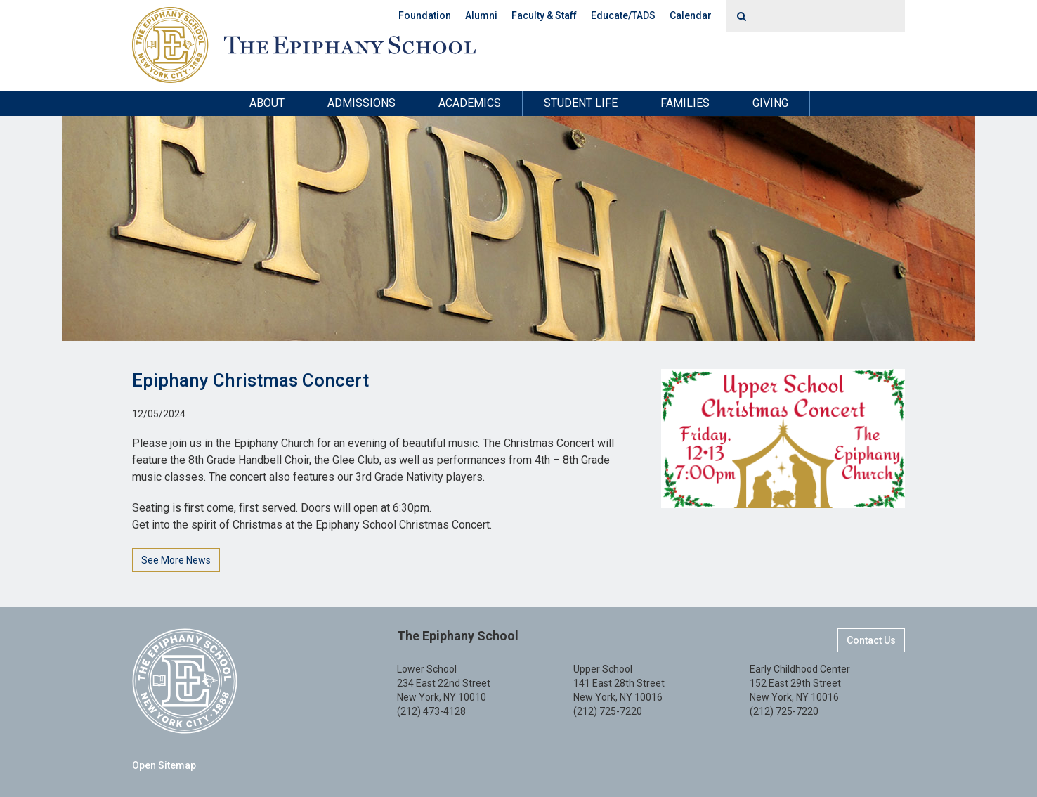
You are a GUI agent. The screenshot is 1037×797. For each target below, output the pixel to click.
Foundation (424, 15)
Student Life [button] (581, 103)
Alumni (481, 15)
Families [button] (685, 103)
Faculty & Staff (544, 15)
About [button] (267, 103)
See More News (176, 560)
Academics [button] (469, 103)
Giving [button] (770, 103)
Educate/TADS (623, 15)
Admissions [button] (361, 103)
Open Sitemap (164, 765)
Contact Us (871, 640)
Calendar (691, 15)
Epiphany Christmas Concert (250, 380)
